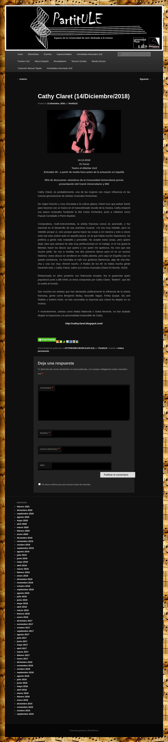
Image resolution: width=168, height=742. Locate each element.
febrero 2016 (23, 696)
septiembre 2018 (25, 589)
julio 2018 (22, 596)
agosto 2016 (23, 676)
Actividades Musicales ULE (90, 54)
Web (42, 465)
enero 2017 (22, 658)
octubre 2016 (23, 669)
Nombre (45, 433)
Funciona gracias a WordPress (84, 730)
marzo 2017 (23, 652)
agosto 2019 (23, 551)
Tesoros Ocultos (79, 61)
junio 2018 (22, 600)
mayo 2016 (22, 686)
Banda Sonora (98, 61)
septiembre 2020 (25, 513)
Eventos (48, 54)
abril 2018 (22, 607)
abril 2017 (22, 648)
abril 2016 (22, 690)
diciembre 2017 (24, 621)
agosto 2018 (23, 593)
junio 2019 (22, 558)
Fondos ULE (24, 61)
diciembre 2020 (24, 510)
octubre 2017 (23, 627)
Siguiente (145, 79)
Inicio (20, 54)
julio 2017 (22, 638)
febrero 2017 (23, 655)
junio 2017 (22, 641)
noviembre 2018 (25, 582)
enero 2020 (22, 534)
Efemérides (33, 54)
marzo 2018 (23, 610)
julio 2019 (22, 555)
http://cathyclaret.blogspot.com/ (84, 323)
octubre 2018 (23, 586)
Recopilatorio (60, 61)
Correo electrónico (50, 449)
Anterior (22, 79)
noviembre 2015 (25, 707)
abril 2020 (22, 524)
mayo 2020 (22, 520)
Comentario (46, 388)
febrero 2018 (23, 613)
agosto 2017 (23, 634)
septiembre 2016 (25, 672)
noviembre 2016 (25, 665)
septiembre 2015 (25, 714)
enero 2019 (22, 576)
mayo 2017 (22, 645)
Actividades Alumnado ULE (60, 68)
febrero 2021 (23, 506)
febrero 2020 (23, 531)
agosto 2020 (23, 517)
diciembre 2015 (24, 703)
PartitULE (73, 103)
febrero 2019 (23, 572)
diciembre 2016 (24, 662)
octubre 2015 (23, 710)
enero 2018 (22, 617)
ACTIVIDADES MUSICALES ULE (79, 348)
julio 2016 (22, 679)
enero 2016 (22, 700)
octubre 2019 (23, 544)
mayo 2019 (22, 562)
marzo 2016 (23, 693)
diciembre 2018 (24, 579)
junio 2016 (22, 683)
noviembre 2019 (25, 541)
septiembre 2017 (25, 631)
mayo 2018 (22, 603)
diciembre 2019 (24, 538)
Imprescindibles (64, 54)
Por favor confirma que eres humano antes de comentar (64, 484)
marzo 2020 (23, 527)
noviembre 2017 (25, 624)
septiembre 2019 (25, 548)
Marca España (42, 61)
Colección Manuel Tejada (30, 68)
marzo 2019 (23, 569)
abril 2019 (22, 565)
